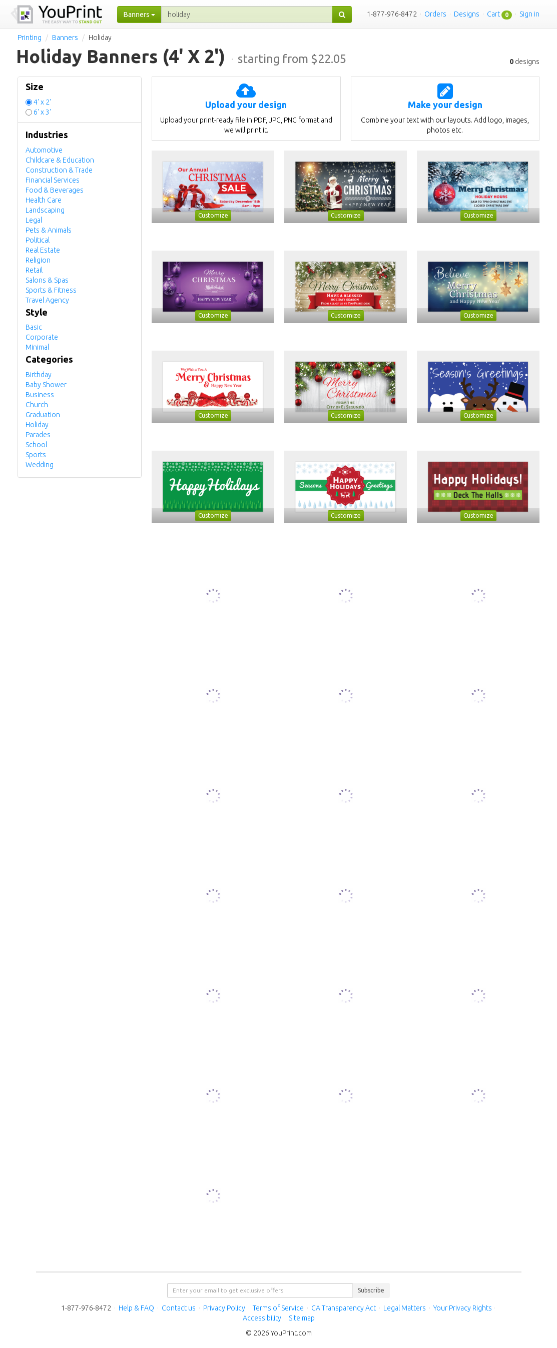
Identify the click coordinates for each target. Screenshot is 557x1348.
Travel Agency (47, 300)
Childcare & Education (60, 160)
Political (38, 240)
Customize (213, 215)
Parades (38, 435)
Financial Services (53, 180)
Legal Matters (404, 1308)
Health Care (44, 200)
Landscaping (45, 210)
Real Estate (43, 250)
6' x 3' (42, 112)
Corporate (42, 337)
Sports (36, 455)
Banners (65, 38)
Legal (34, 220)
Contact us (179, 1308)
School (36, 445)
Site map (302, 1318)
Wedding (40, 465)
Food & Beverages (55, 190)
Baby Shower (46, 385)
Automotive (44, 150)
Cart (493, 14)
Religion (38, 260)
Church (37, 405)
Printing (30, 38)
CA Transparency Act (343, 1308)
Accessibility (262, 1318)
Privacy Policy (224, 1308)
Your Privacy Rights (462, 1308)
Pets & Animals (49, 230)
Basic (34, 327)
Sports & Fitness (51, 290)
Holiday (37, 425)
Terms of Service (278, 1308)
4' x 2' (42, 102)
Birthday (39, 375)
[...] (247, 14)
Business (40, 395)
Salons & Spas (47, 280)
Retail (34, 270)
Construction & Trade (59, 170)
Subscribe (371, 1290)
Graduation (43, 415)
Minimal (37, 347)
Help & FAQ (136, 1308)
